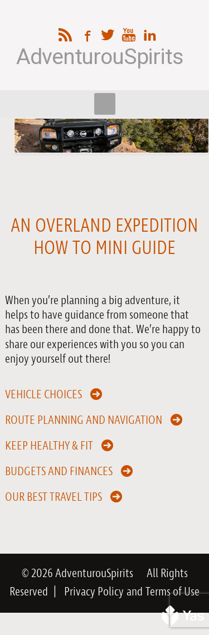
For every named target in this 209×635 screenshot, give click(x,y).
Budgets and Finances (59, 470)
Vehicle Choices (43, 394)
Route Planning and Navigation (83, 419)
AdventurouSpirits (99, 57)
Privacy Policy (94, 592)
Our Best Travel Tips (53, 496)
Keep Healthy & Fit (49, 445)
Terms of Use (172, 592)
